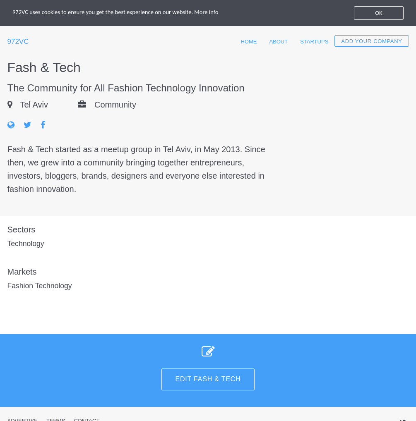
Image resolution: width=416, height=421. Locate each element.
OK (378, 13)
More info (212, 12)
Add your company (371, 41)
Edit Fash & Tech (207, 379)
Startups (314, 41)
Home (248, 41)
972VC (18, 41)
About (278, 41)
